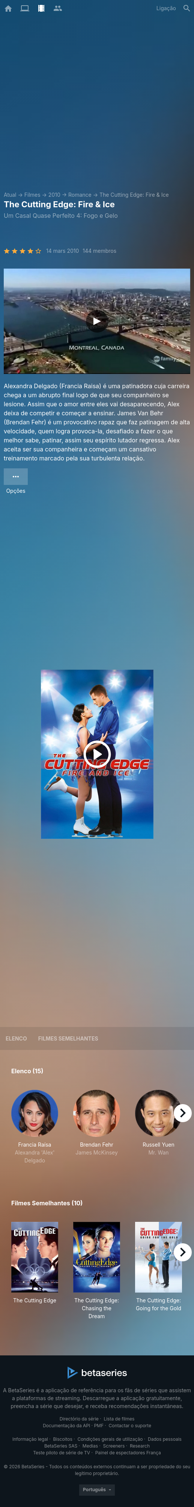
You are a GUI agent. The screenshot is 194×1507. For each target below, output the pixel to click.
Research (140, 1446)
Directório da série (79, 1419)
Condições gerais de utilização (110, 1439)
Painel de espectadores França (128, 1452)
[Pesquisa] (187, 8)
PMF (99, 1425)
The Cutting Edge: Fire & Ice (134, 194)
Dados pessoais (165, 1439)
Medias (90, 1446)
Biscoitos (62, 1439)
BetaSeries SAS (60, 1446)
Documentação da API (66, 1425)
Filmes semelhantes (68, 1038)
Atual (10, 194)
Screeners (114, 1446)
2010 (54, 194)
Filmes (32, 194)
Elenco (16, 1038)
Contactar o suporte (130, 1425)
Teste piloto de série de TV (61, 1452)
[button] (34, 1127)
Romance (80, 194)
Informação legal (30, 1439)
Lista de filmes (119, 1419)
